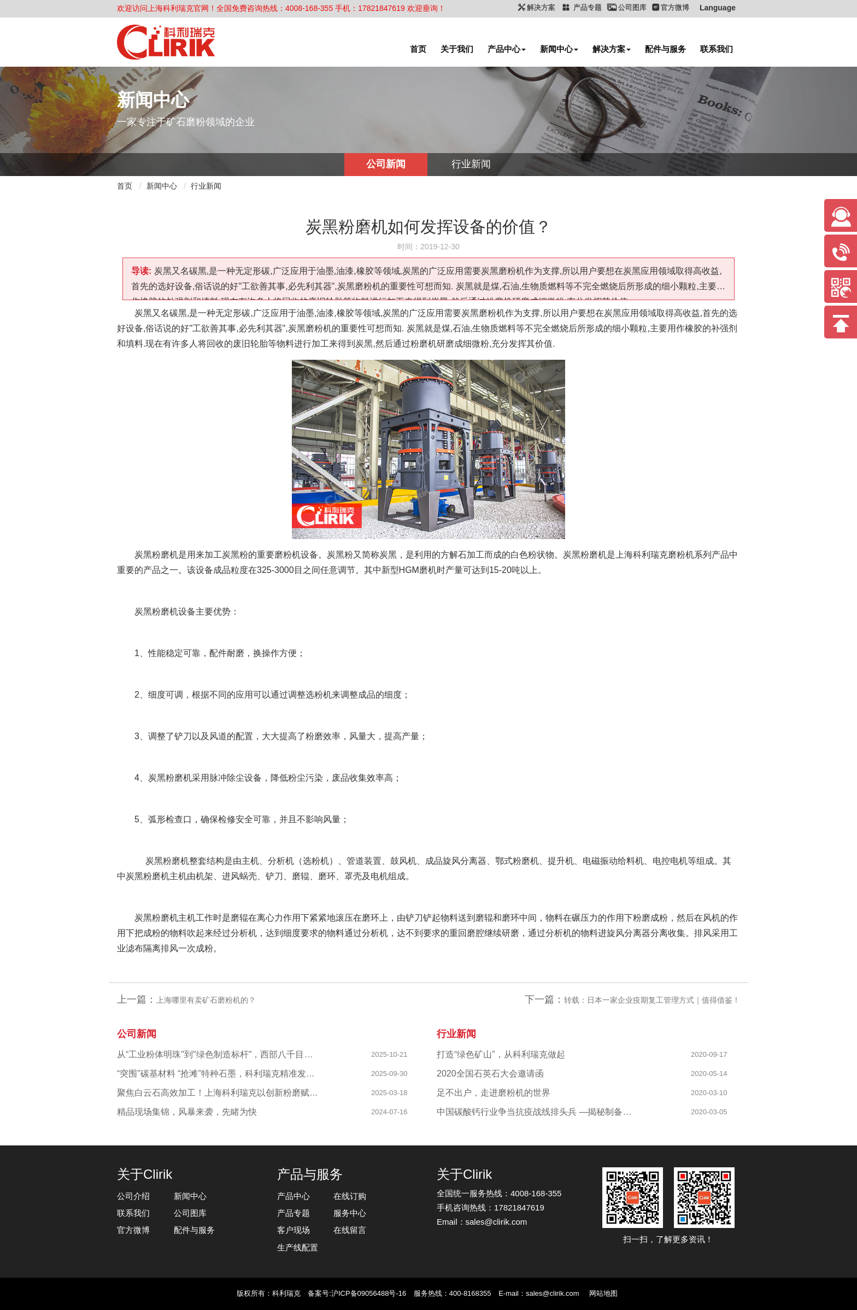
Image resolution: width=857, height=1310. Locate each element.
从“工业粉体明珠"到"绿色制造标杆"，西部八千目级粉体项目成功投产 (218, 1054)
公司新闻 (386, 164)
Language (718, 7)
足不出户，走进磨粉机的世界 (493, 1092)
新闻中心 (559, 49)
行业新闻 (471, 164)
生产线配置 (297, 1247)
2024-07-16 (389, 1112)
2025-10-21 (389, 1054)
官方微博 (133, 1230)
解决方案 (611, 49)
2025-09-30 (389, 1073)
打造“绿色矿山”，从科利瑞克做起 (501, 1054)
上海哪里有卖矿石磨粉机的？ (206, 1000)
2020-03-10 (709, 1093)
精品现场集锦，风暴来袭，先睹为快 (187, 1111)
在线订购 (349, 1196)
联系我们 (716, 49)
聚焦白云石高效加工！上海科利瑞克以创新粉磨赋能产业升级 (218, 1092)
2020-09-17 (709, 1054)
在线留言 (349, 1230)
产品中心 (507, 49)
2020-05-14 (709, 1073)
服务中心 (349, 1213)
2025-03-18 (389, 1093)
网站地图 (603, 1293)
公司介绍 (133, 1196)
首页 (418, 49)
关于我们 (457, 49)
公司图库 (190, 1213)
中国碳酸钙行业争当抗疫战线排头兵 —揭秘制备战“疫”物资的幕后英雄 (538, 1111)
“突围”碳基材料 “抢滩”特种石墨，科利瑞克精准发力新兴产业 (218, 1073)
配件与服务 (665, 49)
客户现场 (293, 1230)
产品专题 (293, 1213)
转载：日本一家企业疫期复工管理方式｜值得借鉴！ (652, 1000)
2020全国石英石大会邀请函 (490, 1073)
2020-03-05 (709, 1112)
